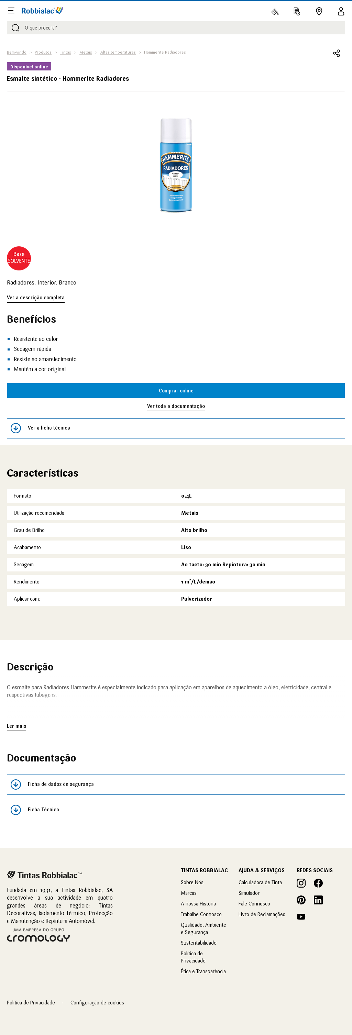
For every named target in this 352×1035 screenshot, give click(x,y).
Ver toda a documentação (176, 406)
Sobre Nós (192, 882)
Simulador (249, 893)
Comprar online (176, 391)
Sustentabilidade (199, 942)
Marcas (189, 893)
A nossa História (198, 903)
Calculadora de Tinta (260, 882)
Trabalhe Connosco (201, 914)
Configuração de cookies (97, 1002)
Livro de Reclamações (262, 914)
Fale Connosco (254, 903)
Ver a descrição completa (36, 297)
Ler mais (16, 726)
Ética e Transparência (203, 971)
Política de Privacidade (31, 1002)
